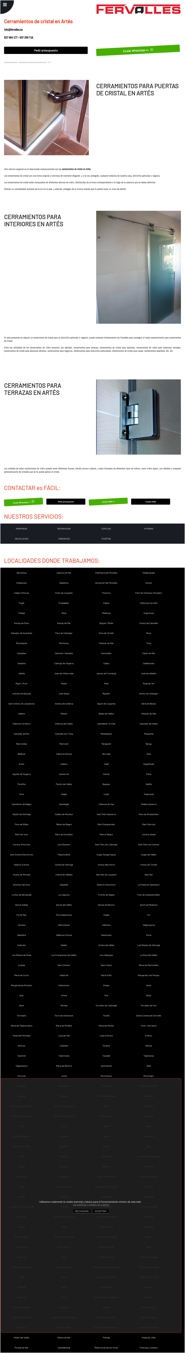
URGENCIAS (64, 538)
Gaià (149, 1065)
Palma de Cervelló (148, 603)
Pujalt (21, 603)
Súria (148, 935)
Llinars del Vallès (106, 945)
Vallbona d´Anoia (64, 935)
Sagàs (64, 794)
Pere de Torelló (106, 633)
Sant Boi (149, 874)
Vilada (106, 915)
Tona (148, 643)
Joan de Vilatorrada (63, 673)
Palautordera (64, 854)
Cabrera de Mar (64, 572)
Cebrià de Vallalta (64, 874)
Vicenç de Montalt (21, 874)
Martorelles (21, 743)
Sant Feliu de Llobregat (106, 844)
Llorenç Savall (148, 834)
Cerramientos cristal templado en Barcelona (32, 62)
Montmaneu (106, 1076)
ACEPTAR (100, 1211)
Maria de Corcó (21, 975)
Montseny (64, 643)
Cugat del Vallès (148, 854)
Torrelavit (21, 1015)
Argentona (149, 613)
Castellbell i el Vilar (106, 723)
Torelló (106, 1015)
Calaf (106, 764)
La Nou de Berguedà (21, 894)
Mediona (106, 613)
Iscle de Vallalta (148, 673)
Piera (148, 774)
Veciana (21, 925)
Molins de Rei (63, 1337)
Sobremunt (63, 985)
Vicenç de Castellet (148, 623)
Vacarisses (106, 935)
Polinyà (106, 1337)
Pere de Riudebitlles (149, 814)
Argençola (149, 794)
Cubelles (64, 1045)
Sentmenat (106, 1065)
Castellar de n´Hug (64, 733)
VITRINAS (148, 528)
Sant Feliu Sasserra (106, 814)
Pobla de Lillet (149, 1337)
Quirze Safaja (21, 904)
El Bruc (148, 1035)
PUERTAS (106, 538)
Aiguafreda (148, 764)
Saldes (64, 945)
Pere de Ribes (21, 824)
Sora (21, 794)
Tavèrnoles (64, 1055)
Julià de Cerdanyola (21, 693)
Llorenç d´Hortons (21, 844)
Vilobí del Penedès (22, 1035)
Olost (21, 1005)
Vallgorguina (149, 925)
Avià (149, 754)
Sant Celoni (106, 965)
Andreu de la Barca (64, 703)
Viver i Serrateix (149, 1025)
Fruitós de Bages (106, 894)
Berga (149, 743)
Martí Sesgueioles (106, 824)
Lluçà (106, 794)
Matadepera (106, 733)
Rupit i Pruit (21, 683)
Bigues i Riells (106, 623)
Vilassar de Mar (106, 643)
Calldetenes (148, 663)
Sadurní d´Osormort (106, 884)
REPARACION (63, 528)
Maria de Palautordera (21, 1025)
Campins (21, 663)
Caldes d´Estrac (21, 593)
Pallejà (21, 613)
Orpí (21, 995)
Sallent (21, 713)
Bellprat (21, 754)
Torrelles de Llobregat (106, 1005)
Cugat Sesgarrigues (106, 854)
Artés (21, 764)
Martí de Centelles (64, 834)
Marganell (106, 743)
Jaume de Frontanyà (106, 673)
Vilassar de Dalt (148, 713)
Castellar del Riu (21, 733)
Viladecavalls (148, 572)
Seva (148, 985)
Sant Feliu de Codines (148, 844)
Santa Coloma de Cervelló (148, 1015)
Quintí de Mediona (148, 904)
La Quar (21, 965)
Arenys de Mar (64, 623)
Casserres (64, 774)
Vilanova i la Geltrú (22, 723)
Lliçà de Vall (64, 1035)
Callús (106, 663)
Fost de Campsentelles (149, 894)
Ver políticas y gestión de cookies (91, 1204)
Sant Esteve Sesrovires (21, 854)
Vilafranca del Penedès (106, 572)
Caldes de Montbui (64, 814)
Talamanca (149, 1055)
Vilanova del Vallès (64, 723)
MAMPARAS (21, 528)
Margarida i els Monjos (148, 975)
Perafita (21, 784)
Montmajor (148, 1076)
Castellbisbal (64, 1347)
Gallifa (149, 784)
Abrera (148, 1045)
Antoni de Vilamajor (148, 693)
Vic (148, 915)
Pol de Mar (21, 915)
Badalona (64, 582)
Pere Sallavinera (64, 915)
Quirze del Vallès (64, 904)
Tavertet (21, 1055)
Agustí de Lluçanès (106, 703)
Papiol (106, 603)
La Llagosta (63, 894)
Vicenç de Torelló (148, 864)
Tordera (106, 1045)
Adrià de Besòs (148, 703)
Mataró (64, 713)
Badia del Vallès (106, 713)
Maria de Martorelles (149, 965)
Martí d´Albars (106, 834)
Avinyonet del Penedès (106, 582)
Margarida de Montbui (21, 985)
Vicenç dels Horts (106, 864)
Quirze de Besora (106, 904)
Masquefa (148, 733)
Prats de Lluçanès (64, 593)
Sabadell (64, 884)
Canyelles (21, 653)
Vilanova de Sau (106, 804)
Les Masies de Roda (21, 955)
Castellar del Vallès (149, 723)
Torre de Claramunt (63, 1015)
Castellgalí (64, 804)
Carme (106, 774)
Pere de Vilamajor (64, 633)
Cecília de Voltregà (64, 864)
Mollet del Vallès (21, 1337)
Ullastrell (64, 975)
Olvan (148, 995)
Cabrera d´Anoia (64, 754)
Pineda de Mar (21, 1347)
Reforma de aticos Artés (106, 1347)
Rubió (64, 683)
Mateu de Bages (64, 824)
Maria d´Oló (106, 975)
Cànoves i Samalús (64, 653)
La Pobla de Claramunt (149, 884)
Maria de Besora (64, 1065)
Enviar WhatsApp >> (138, 50)
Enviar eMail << (108, 501)
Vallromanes (64, 925)
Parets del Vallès (64, 784)
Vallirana (106, 925)
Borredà (106, 754)
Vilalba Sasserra (148, 804)
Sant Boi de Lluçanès (106, 874)
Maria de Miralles (64, 1025)
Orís (106, 995)
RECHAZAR (82, 1211)
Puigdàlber (64, 603)
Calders (64, 764)
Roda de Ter (148, 683)
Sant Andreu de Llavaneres (21, 703)
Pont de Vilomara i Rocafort (148, 593)
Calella (21, 673)
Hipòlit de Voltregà (21, 814)
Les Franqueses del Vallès (64, 955)
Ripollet (106, 693)
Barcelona (21, 572)
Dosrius (21, 1045)
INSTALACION (21, 538)
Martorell (64, 743)
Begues (106, 784)
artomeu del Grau (21, 884)
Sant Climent (64, 965)
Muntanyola (21, 643)
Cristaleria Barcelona (10, 62)
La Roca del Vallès (148, 955)
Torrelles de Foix (149, 1005)
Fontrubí (21, 1076)
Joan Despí (64, 693)
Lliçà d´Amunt (106, 1035)
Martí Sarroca (148, 824)
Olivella (64, 1005)
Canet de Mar (148, 653)
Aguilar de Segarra (22, 774)
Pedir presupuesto (46, 50)
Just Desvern (63, 844)
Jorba (64, 1076)
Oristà (64, 995)
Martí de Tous (21, 834)
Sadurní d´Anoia (21, 864)
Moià (64, 613)
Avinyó (149, 582)
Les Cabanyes (106, 955)
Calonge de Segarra (63, 663)
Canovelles (106, 653)
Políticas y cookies (149, 1347)
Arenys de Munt (21, 623)
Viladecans (21, 582)
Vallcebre (21, 935)
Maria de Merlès (106, 1025)
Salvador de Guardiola (21, 633)
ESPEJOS (106, 528)
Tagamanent (21, 1065)
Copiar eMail (150, 501)
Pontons (106, 593)
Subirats (21, 945)
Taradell (106, 1055)
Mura (148, 633)
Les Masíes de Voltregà (149, 945)
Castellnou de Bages (21, 804)
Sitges (106, 985)
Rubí (106, 683)
